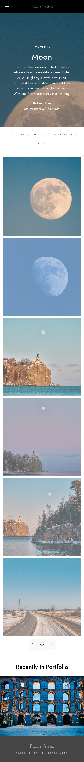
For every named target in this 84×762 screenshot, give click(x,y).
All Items (21, 134)
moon (40, 134)
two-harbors (64, 134)
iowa (42, 143)
